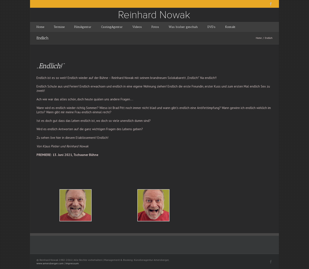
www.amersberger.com (50, 263)
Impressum (72, 263)
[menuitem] (45, 26)
